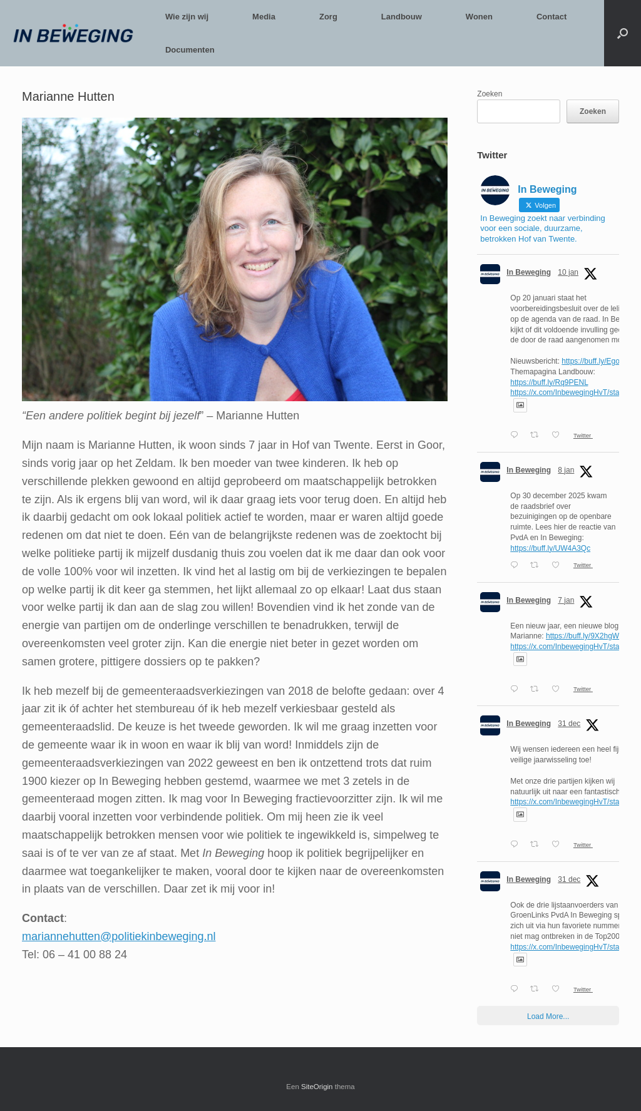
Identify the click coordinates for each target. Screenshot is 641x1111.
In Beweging (528, 272)
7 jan (566, 600)
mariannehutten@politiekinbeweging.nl (118, 936)
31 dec (569, 723)
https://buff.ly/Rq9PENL (549, 382)
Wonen (479, 16)
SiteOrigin (317, 1086)
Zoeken (489, 94)
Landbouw (401, 16)
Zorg (328, 16)
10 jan (568, 272)
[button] (622, 33)
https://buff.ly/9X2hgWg (584, 636)
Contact (551, 16)
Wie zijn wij (186, 16)
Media (263, 16)
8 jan (566, 470)
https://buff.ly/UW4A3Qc (550, 548)
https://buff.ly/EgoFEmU (601, 361)
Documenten (190, 49)
